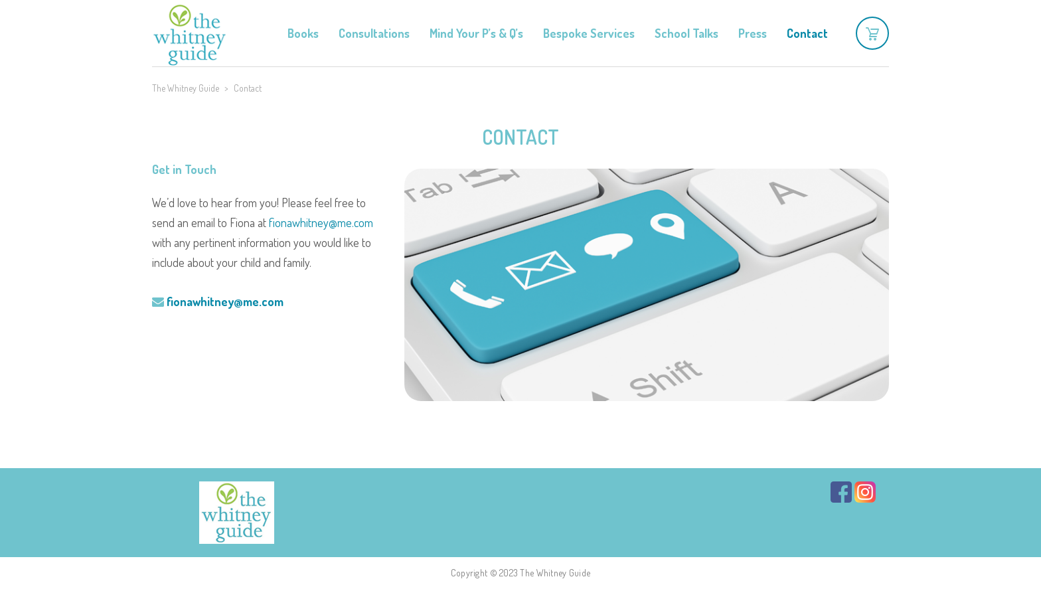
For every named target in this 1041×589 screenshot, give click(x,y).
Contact (807, 33)
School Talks (686, 33)
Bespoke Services (589, 33)
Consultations (374, 33)
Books (303, 33)
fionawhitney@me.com (321, 222)
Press (752, 33)
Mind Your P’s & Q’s (476, 33)
